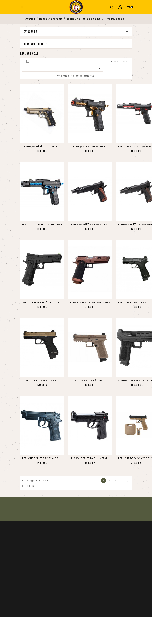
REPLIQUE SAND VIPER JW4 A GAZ (90, 302)
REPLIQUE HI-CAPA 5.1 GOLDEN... (42, 302)
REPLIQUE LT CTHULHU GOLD (90, 146)
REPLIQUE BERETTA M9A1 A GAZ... (42, 458)
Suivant (128, 480)
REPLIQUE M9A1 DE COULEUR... (42, 146)
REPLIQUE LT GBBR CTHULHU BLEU (42, 224)
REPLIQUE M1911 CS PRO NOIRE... (90, 224)
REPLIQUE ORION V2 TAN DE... (90, 380)
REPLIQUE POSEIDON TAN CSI (42, 380)
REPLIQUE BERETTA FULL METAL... (90, 458)
